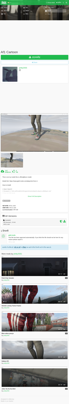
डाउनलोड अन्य (8, 172)
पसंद (17, 172)
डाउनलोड (34, 57)
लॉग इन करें (17, 247)
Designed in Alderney (7, 399)
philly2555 (23, 68)
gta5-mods (12, 235)
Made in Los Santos (7, 401)
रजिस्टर (24, 247)
